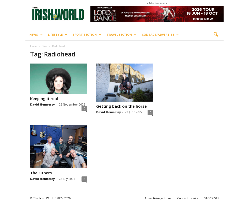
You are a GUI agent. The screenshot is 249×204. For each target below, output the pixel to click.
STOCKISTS (211, 198)
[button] (215, 34)
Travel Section (122, 34)
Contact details (187, 198)
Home (33, 46)
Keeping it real (44, 98)
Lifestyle (57, 34)
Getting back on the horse (121, 106)
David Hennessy (42, 104)
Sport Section (87, 34)
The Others (41, 172)
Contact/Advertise (160, 34)
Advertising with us (158, 198)
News (36, 34)
